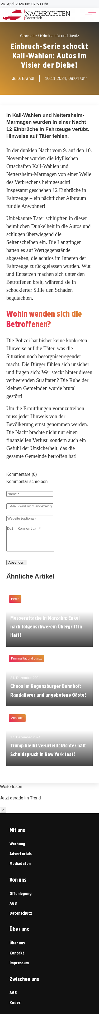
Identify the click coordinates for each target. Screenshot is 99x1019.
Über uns (17, 947)
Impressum (19, 967)
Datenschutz (21, 917)
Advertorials (21, 858)
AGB (13, 908)
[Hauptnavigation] (88, 14)
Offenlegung (21, 898)
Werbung (17, 848)
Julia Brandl (23, 78)
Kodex (15, 1007)
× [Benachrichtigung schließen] (3, 814)
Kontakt (17, 957)
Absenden (16, 567)
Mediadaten (20, 868)
